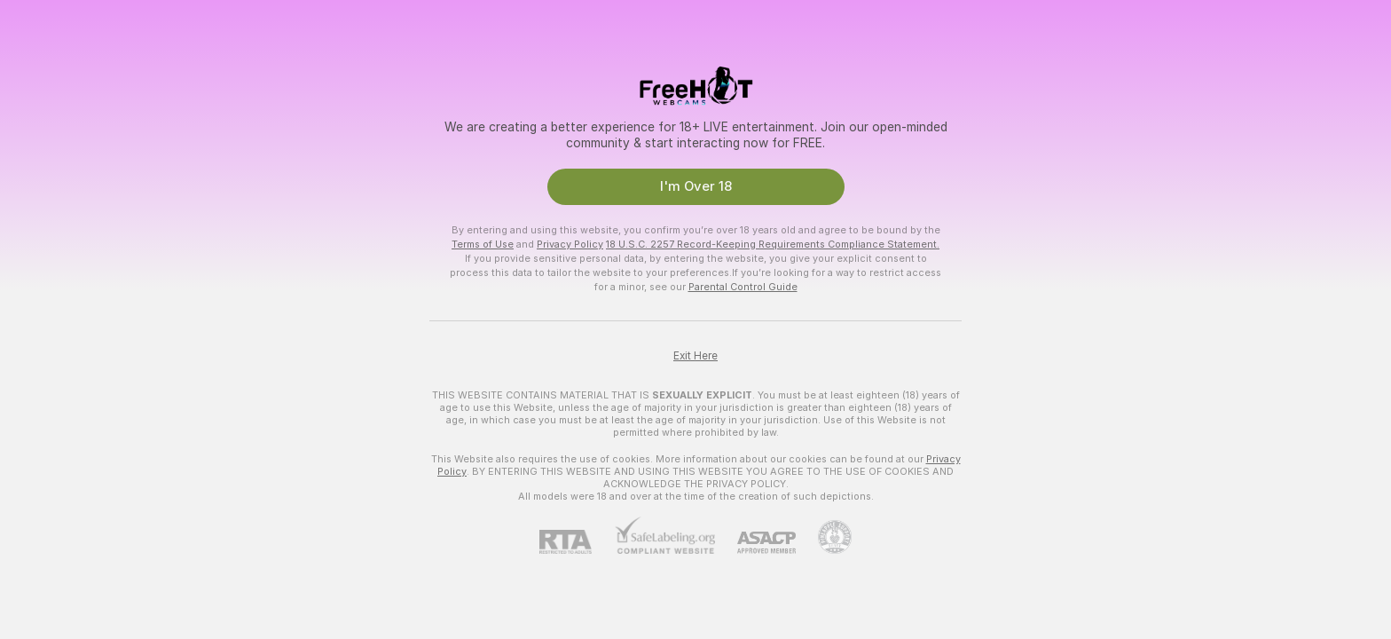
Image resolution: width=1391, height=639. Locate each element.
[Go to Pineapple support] (824, 537)
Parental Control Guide (743, 286)
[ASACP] (755, 543)
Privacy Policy (570, 244)
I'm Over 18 (696, 186)
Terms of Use (483, 244)
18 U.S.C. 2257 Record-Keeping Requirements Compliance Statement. (772, 244)
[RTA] (576, 542)
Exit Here (695, 356)
